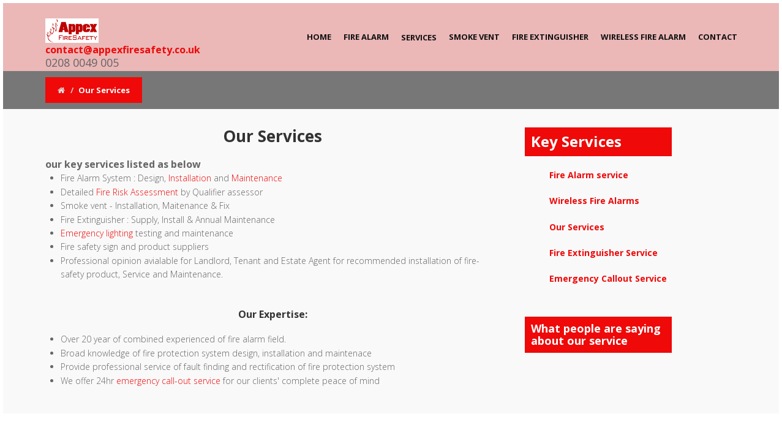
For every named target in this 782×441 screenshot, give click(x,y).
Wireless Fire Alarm (643, 36)
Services (419, 37)
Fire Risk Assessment (136, 192)
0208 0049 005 (82, 62)
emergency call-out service (168, 380)
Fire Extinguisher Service (603, 252)
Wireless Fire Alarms (594, 200)
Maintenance (256, 178)
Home (319, 36)
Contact (717, 36)
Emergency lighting (97, 233)
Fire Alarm (366, 36)
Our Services (576, 227)
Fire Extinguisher (550, 36)
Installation (189, 178)
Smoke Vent (474, 36)
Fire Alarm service (588, 175)
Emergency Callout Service (608, 278)
